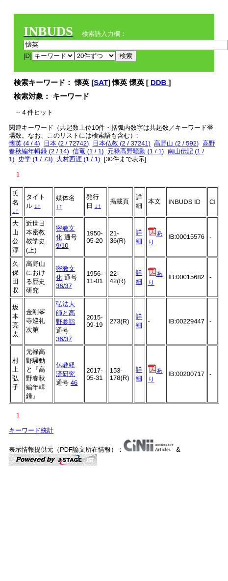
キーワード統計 (31, 430)
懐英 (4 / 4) (24, 143)
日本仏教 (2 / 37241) (122, 143)
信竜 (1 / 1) (88, 151)
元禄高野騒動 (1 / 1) (135, 151)
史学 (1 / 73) (35, 159)
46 (74, 382)
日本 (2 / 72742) (66, 143)
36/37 (64, 286)
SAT (101, 82)
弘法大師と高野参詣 (65, 312)
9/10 (62, 245)
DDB (160, 82)
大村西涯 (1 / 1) (78, 159)
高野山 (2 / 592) (176, 143)
